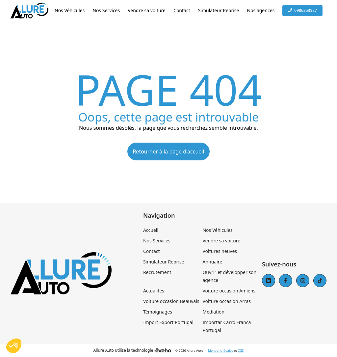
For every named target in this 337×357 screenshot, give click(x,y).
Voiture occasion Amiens (228, 291)
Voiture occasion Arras (226, 301)
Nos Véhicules (217, 230)
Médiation (213, 312)
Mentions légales (220, 350)
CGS (241, 350)
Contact (151, 251)
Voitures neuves (219, 251)
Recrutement (157, 272)
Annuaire (212, 262)
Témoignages (157, 312)
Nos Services (156, 240)
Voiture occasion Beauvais (171, 301)
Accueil (150, 230)
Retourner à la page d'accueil (168, 151)
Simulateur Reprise (163, 262)
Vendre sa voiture (221, 240)
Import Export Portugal (168, 322)
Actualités (153, 291)
